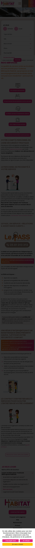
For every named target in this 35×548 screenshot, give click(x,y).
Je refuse (26, 541)
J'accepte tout (10, 541)
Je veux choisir (17, 544)
